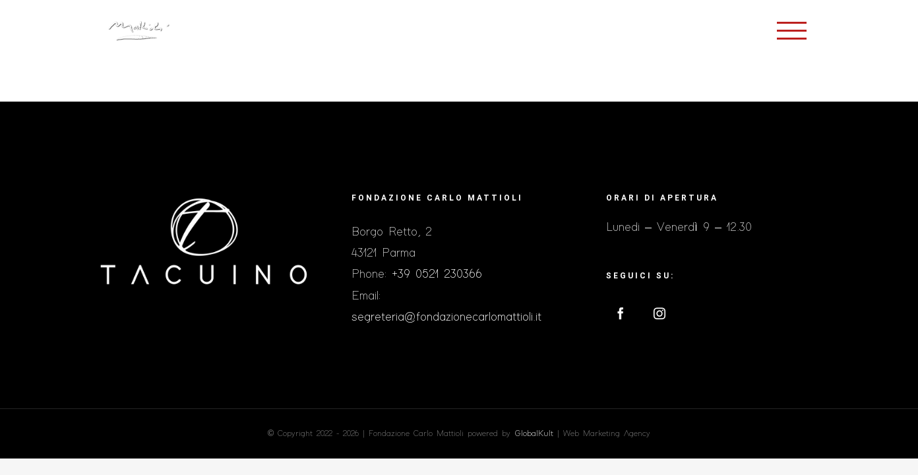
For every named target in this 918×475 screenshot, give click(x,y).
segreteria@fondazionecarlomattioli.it (446, 317)
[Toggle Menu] (791, 31)
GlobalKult (533, 433)
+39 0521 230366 (437, 274)
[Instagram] (659, 313)
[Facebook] (620, 313)
